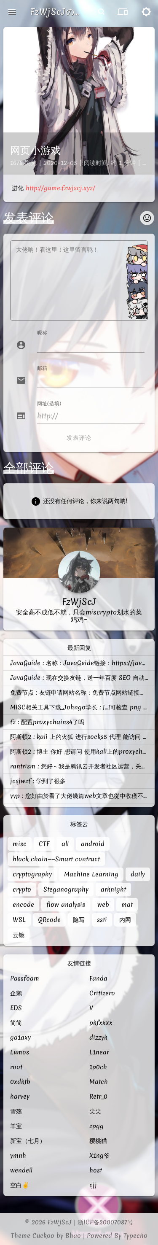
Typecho (135, 1236)
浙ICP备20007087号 (105, 1222)
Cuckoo (43, 1236)
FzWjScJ (60, 1222)
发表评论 (79, 438)
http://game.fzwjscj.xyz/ (60, 188)
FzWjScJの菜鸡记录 (55, 11)
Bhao (73, 1236)
